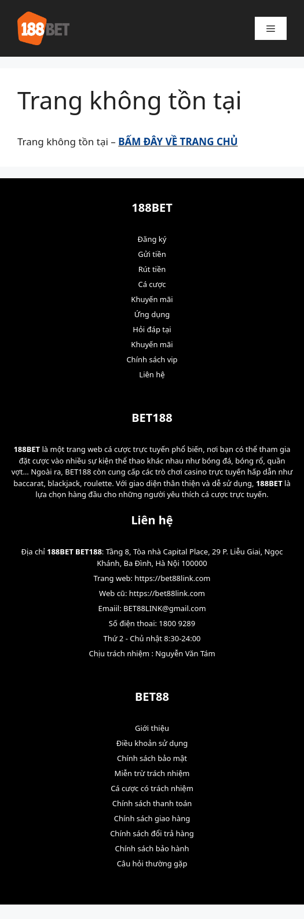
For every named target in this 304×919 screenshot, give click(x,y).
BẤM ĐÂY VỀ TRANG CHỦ (177, 141)
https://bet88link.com (172, 578)
